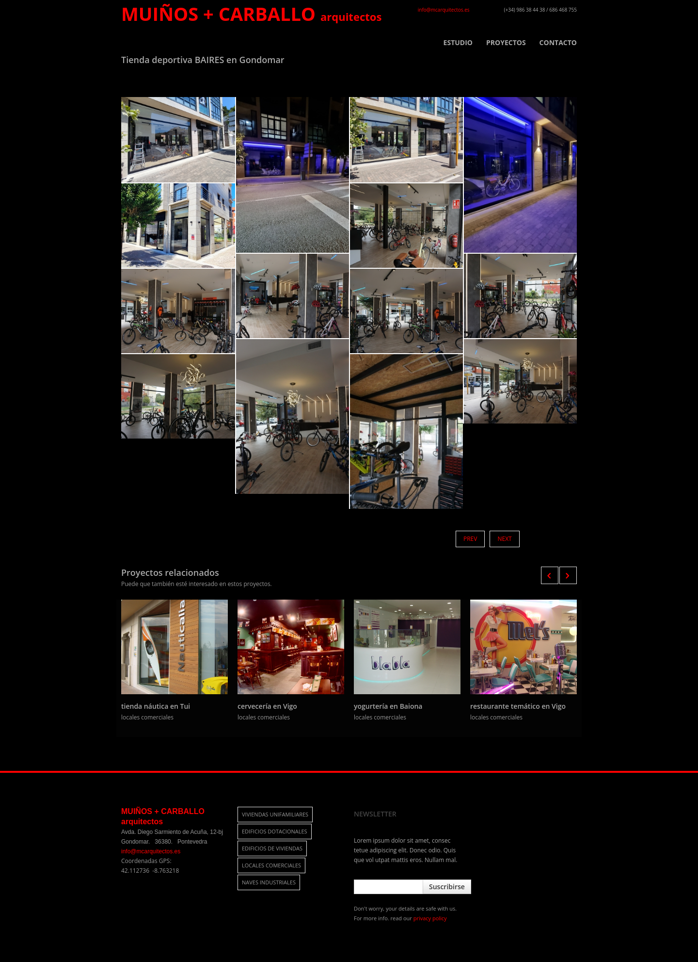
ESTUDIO (458, 43)
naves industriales (269, 882)
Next (504, 539)
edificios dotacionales (274, 831)
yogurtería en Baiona (388, 706)
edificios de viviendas (272, 848)
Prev (470, 539)
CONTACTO (558, 43)
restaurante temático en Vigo (518, 706)
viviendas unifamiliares (275, 814)
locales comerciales (271, 865)
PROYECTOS (506, 43)
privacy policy (430, 918)
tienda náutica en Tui (155, 706)
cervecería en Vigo (267, 706)
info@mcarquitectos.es (444, 9)
